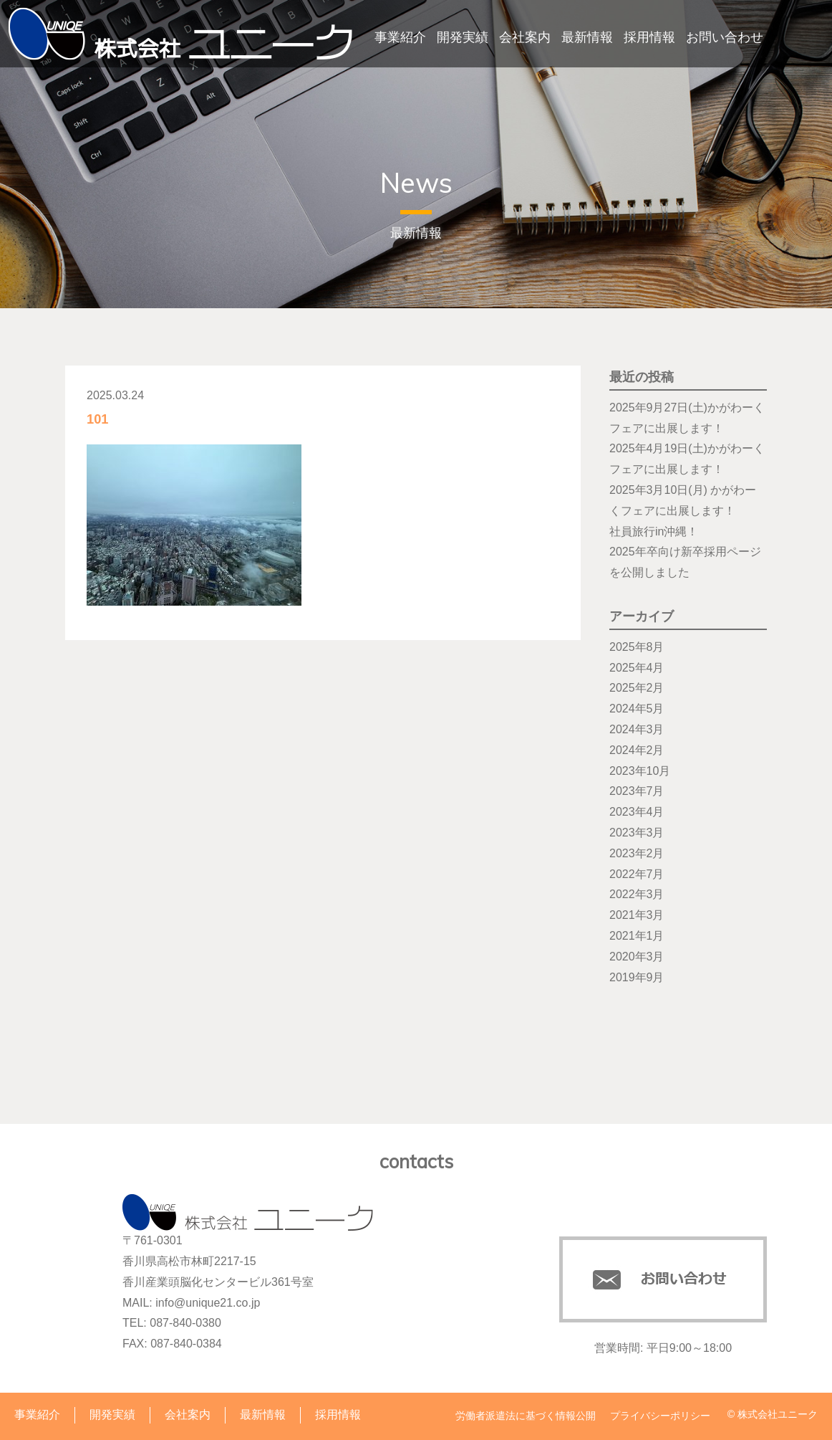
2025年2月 (636, 688)
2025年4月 (636, 668)
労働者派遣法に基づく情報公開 (525, 1415)
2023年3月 (636, 832)
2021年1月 (636, 936)
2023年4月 (636, 812)
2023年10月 (639, 771)
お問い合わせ (724, 37)
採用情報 (649, 37)
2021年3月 (636, 915)
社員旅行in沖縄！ (653, 531)
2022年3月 (636, 894)
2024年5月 (636, 708)
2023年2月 (636, 853)
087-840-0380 (185, 1323)
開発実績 (462, 37)
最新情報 (587, 37)
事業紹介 (400, 37)
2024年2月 (636, 750)
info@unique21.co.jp (207, 1303)
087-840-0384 (186, 1344)
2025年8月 (636, 647)
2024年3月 (636, 729)
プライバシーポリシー (660, 1415)
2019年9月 (636, 977)
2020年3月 (636, 956)
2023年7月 (636, 791)
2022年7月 (636, 874)
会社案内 (525, 37)
